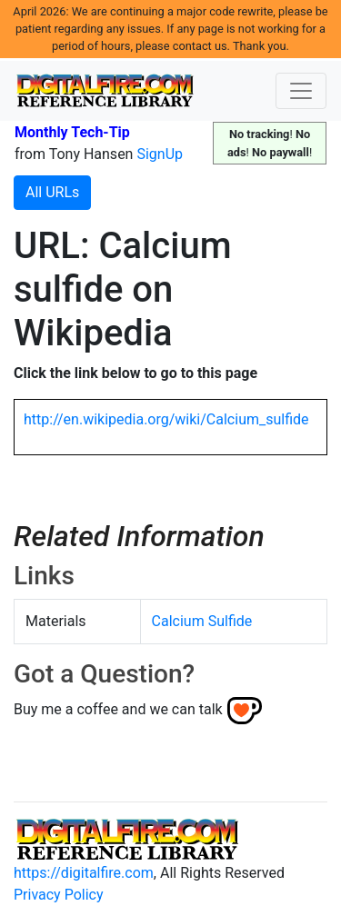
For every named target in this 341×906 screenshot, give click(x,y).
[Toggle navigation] (301, 91)
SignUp (159, 154)
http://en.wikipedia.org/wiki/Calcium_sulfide (166, 419)
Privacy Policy (59, 894)
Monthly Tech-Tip (72, 132)
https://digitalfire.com (84, 872)
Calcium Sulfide (202, 621)
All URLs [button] (52, 192)
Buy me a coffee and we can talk (118, 709)
